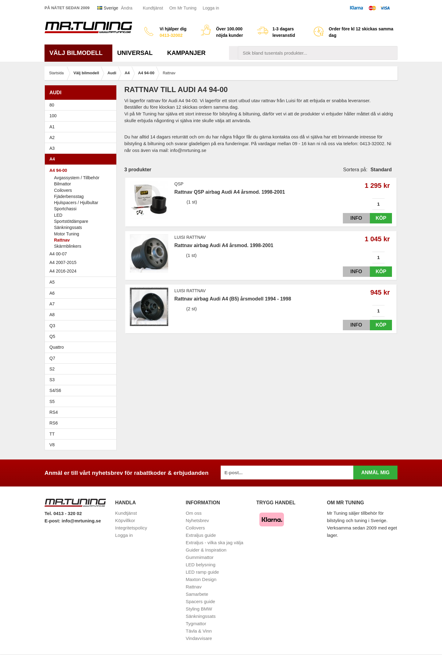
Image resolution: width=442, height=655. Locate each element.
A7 (82, 303)
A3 (82, 148)
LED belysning (200, 564)
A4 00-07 (82, 253)
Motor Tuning (66, 233)
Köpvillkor (125, 520)
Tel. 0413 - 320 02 (63, 513)
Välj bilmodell (78, 52)
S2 (52, 368)
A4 (82, 159)
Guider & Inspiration (206, 549)
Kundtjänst (153, 8)
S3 (82, 379)
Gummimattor (200, 557)
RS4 (53, 412)
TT (82, 434)
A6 (82, 293)
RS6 (53, 423)
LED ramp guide (202, 572)
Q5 (52, 336)
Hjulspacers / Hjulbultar (76, 202)
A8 (52, 314)
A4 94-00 (82, 170)
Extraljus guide (201, 535)
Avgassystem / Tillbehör (76, 177)
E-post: (53, 520)
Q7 (52, 358)
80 (82, 105)
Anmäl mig (375, 472)
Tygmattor (196, 623)
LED (58, 215)
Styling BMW (199, 608)
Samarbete (197, 594)
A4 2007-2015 (82, 262)
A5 (82, 282)
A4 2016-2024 (62, 271)
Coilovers (63, 190)
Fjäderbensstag (69, 196)
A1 (82, 126)
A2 (82, 137)
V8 (52, 444)
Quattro (56, 347)
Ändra (126, 8)
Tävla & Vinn (199, 631)
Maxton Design (201, 579)
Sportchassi (65, 208)
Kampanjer (186, 52)
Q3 (52, 325)
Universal (137, 52)
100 (82, 115)
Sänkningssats (68, 227)
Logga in (211, 8)
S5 (52, 401)
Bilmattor (62, 183)
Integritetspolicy (131, 527)
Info (351, 218)
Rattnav (62, 240)
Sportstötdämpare (71, 221)
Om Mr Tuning (182, 8)
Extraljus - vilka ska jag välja (214, 542)
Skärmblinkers (67, 246)
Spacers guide (200, 601)
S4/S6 (82, 390)
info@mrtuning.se (81, 520)
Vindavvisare (199, 638)
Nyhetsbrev (197, 520)
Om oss (194, 513)
